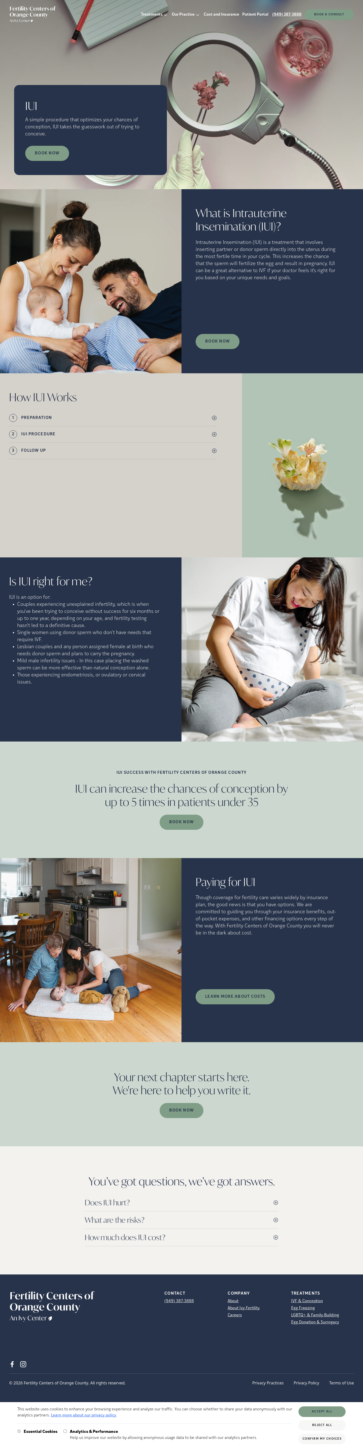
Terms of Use (341, 1383)
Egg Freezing (303, 1308)
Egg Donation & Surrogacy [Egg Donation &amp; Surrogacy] (315, 1322)
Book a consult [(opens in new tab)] (329, 14)
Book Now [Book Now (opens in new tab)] (47, 153)
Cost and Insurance (221, 15)
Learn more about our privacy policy (83, 1415)
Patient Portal (255, 15)
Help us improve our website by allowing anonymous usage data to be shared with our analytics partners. (163, 1434)
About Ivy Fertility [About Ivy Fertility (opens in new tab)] (244, 1308)
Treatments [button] (152, 15)
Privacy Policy (306, 1383)
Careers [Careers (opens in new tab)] (235, 1315)
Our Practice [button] (183, 15)
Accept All (322, 1411)
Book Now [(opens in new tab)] (217, 341)
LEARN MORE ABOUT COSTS (235, 997)
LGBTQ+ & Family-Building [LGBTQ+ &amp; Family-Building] (315, 1315)
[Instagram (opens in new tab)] (23, 1364)
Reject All (322, 1425)
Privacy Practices (268, 1383)
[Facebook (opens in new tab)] (12, 1364)
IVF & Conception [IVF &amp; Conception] (307, 1301)
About (233, 1301)
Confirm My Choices (322, 1438)
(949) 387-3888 (286, 15)
